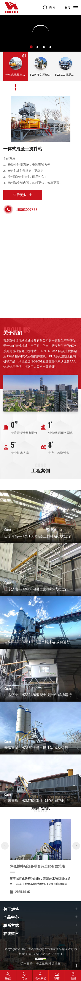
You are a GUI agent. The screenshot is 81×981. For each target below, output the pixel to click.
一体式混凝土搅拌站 (22, 148)
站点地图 (54, 963)
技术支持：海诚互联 (34, 963)
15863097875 (26, 210)
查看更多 (19, 195)
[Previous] (5, 897)
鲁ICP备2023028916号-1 (45, 954)
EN (67, 7)
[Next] (76, 897)
